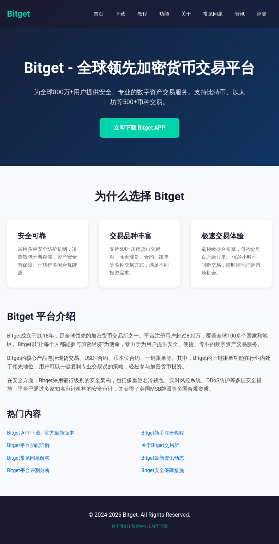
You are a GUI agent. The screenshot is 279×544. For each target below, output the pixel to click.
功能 (164, 14)
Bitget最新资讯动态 (162, 458)
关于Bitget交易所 (160, 445)
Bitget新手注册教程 (162, 433)
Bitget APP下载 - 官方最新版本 (40, 433)
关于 (186, 14)
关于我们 (119, 526)
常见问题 (213, 14)
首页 (98, 14)
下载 (120, 14)
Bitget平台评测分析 (28, 470)
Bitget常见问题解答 (28, 458)
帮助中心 (139, 526)
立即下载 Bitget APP (139, 127)
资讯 (240, 14)
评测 (262, 14)
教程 (142, 14)
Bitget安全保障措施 (162, 470)
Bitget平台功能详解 (28, 445)
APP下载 (159, 526)
